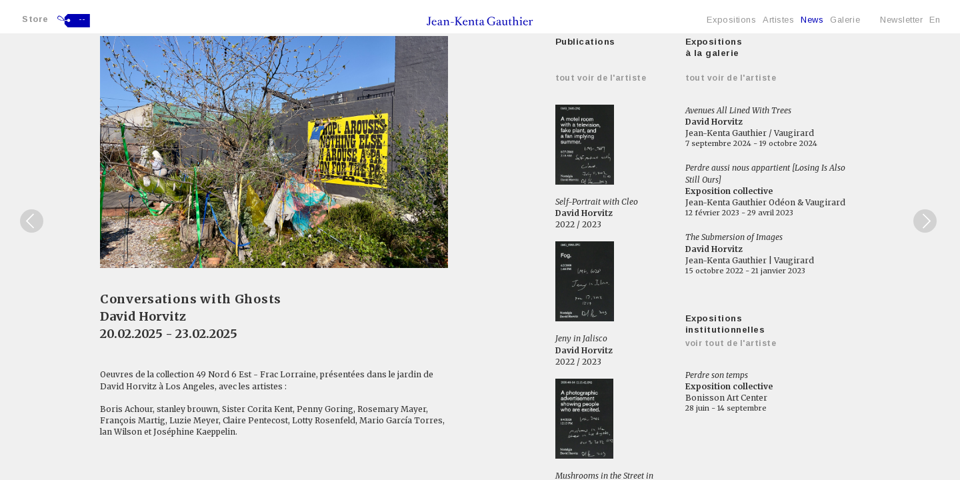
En (934, 20)
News (812, 20)
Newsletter (901, 20)
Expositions (731, 20)
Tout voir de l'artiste (601, 78)
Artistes (778, 20)
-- (82, 19)
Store (35, 19)
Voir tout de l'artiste (731, 343)
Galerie (845, 20)
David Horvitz (143, 316)
